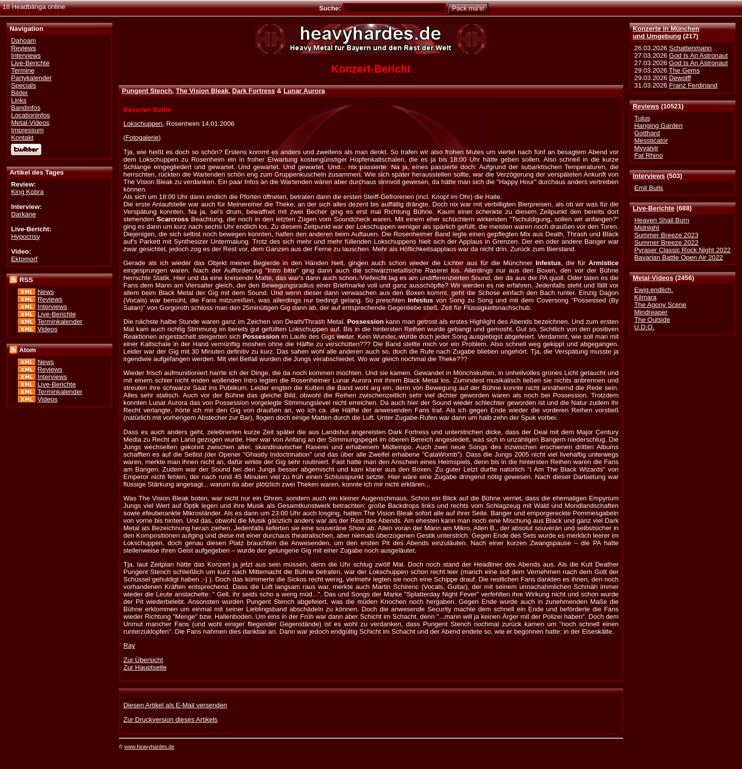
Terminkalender (60, 321)
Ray (129, 645)
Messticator (651, 140)
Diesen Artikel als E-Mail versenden (175, 705)
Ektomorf (24, 259)
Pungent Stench (147, 91)
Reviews (646, 106)
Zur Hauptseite (145, 667)
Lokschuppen (143, 123)
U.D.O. (644, 327)
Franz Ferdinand (693, 85)
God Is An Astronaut (698, 55)
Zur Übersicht (143, 660)
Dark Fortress (253, 91)
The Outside (652, 319)
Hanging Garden (658, 125)
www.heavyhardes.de (149, 747)
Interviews (649, 176)
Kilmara (645, 297)
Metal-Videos (653, 278)
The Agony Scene (660, 304)
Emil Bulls (648, 188)
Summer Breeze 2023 (666, 235)
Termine (22, 70)
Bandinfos (25, 107)
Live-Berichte (653, 208)
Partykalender (31, 78)
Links (18, 100)
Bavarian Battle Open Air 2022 (678, 257)
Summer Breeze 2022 (666, 242)
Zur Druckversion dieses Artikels (170, 719)
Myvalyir (646, 148)
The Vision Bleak (202, 91)
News (45, 291)
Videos (47, 329)
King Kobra (27, 191)
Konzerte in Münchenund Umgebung (666, 32)
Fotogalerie (141, 137)
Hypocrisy (25, 236)
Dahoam (23, 40)
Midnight (646, 227)
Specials (23, 85)
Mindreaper (650, 312)
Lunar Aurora (304, 91)
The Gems (684, 70)
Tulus (642, 118)
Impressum (27, 130)
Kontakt (22, 137)
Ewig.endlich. (653, 289)
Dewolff (680, 78)
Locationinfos (30, 115)
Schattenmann (690, 48)
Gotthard (647, 133)
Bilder (19, 92)
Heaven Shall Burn (661, 220)
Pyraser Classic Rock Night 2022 (682, 250)
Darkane (23, 214)
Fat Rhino (648, 155)
